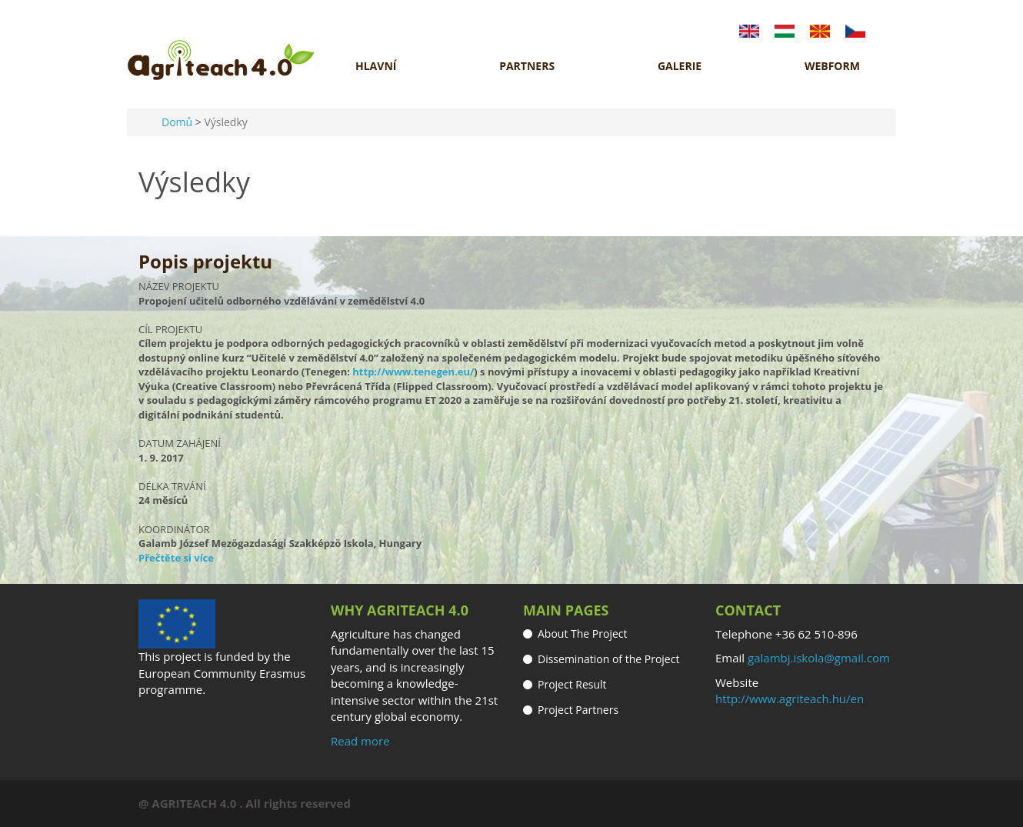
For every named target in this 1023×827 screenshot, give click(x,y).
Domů (177, 122)
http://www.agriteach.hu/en (789, 698)
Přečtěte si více (176, 558)
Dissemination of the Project (608, 659)
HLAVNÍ (375, 66)
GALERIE (679, 66)
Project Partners (578, 709)
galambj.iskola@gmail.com (819, 657)
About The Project (583, 633)
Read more (360, 741)
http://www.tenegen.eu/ (413, 371)
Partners (527, 66)
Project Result (572, 684)
